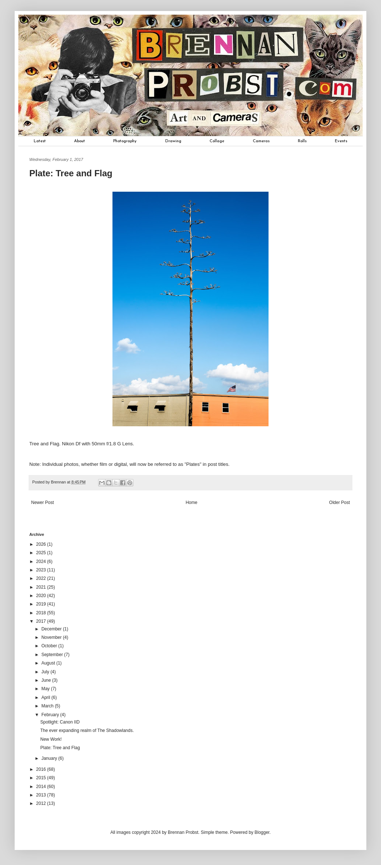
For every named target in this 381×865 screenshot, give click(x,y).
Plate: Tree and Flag (60, 747)
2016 (41, 769)
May (46, 688)
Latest (40, 141)
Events (341, 141)
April (46, 697)
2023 (41, 570)
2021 (41, 587)
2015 (41, 777)
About (79, 141)
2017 (41, 621)
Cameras (261, 141)
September (52, 654)
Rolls (302, 141)
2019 (41, 604)
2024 (41, 561)
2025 (41, 552)
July (46, 671)
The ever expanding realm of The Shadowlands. (87, 730)
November (52, 637)
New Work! (51, 739)
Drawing (173, 141)
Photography (125, 141)
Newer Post (42, 502)
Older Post (339, 502)
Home (191, 502)
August (48, 663)
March (48, 705)
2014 (41, 786)
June (46, 680)
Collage (217, 141)
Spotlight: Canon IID (59, 722)
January (49, 758)
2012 (41, 803)
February (50, 714)
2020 (41, 595)
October (49, 645)
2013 (41, 795)
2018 (41, 612)
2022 (41, 578)
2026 (41, 544)
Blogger (262, 832)
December (52, 629)
